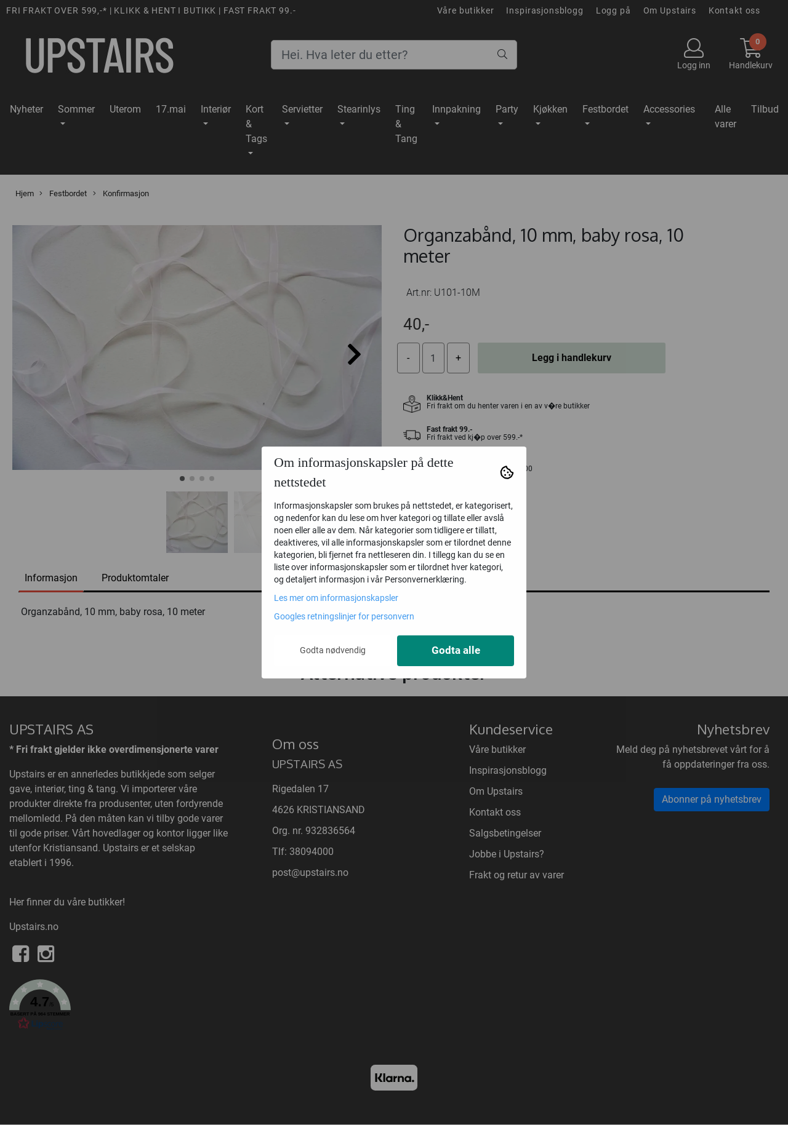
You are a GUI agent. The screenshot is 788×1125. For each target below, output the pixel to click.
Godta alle (456, 650)
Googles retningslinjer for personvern (344, 616)
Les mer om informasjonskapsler (336, 598)
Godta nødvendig (333, 650)
